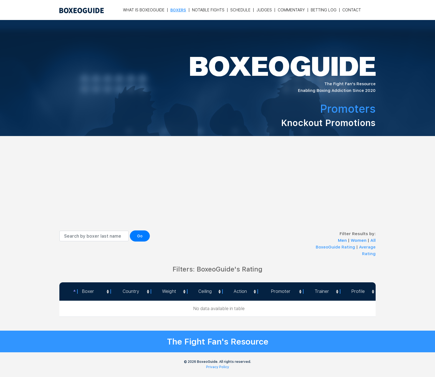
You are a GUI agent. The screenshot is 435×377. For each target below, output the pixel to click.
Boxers (178, 10)
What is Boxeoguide (144, 10)
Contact (351, 10)
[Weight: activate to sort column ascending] (169, 291)
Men (343, 240)
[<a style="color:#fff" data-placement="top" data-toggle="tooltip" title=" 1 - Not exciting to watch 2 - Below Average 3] (239, 291)
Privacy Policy (217, 367)
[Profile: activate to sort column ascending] (358, 291)
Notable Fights (208, 10)
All (373, 240)
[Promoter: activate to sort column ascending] (280, 291)
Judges (264, 10)
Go (140, 236)
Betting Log (324, 10)
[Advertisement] (217, 189)
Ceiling (205, 291)
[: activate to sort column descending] (68, 291)
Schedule (240, 10)
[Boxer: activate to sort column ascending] (94, 291)
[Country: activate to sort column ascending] (130, 291)
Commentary (291, 10)
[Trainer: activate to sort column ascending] (321, 291)
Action (240, 291)
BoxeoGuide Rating (335, 247)
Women (359, 240)
